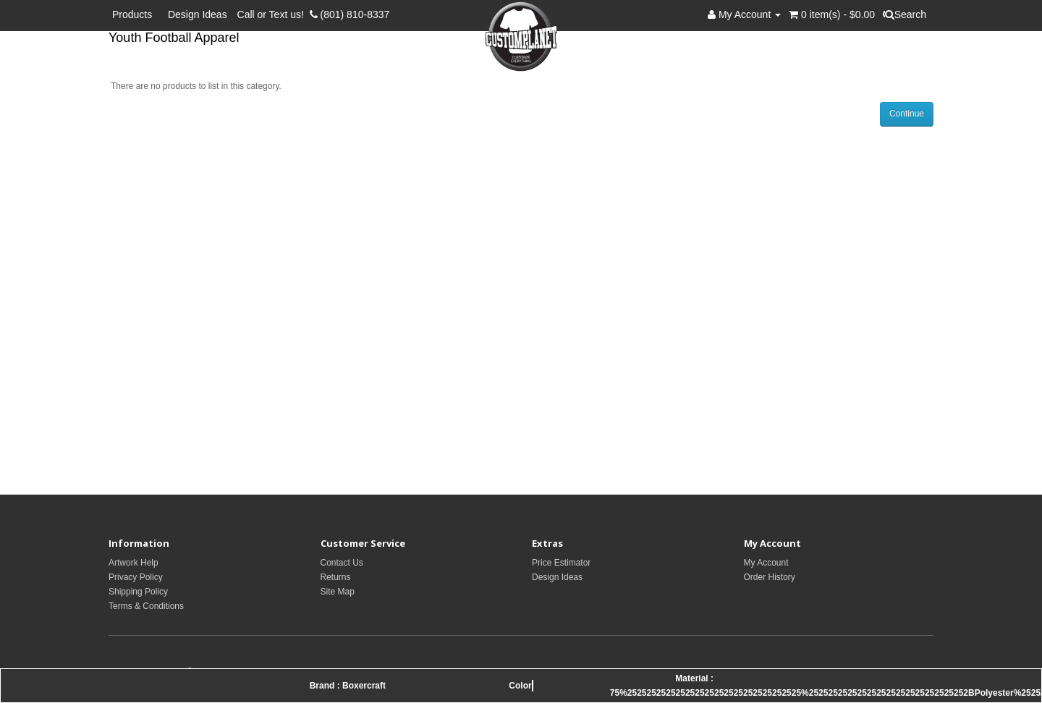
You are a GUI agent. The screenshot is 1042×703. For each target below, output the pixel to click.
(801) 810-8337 (350, 14)
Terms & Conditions (146, 606)
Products (135, 14)
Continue (906, 113)
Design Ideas (197, 14)
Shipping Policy (138, 592)
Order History (769, 577)
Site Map (338, 592)
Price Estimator (561, 563)
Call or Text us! (273, 14)
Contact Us (342, 563)
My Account (766, 563)
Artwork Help (133, 563)
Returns (336, 577)
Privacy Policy (136, 577)
